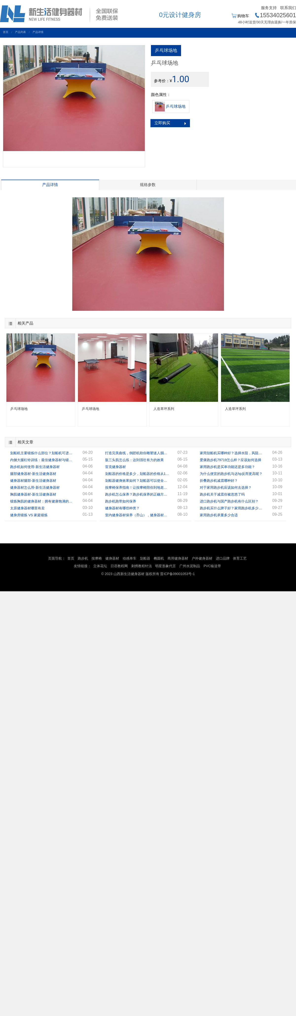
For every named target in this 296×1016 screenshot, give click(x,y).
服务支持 (269, 8)
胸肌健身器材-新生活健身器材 (33, 494)
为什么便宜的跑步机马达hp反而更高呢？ (231, 474)
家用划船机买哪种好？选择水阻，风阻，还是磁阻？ (232, 453)
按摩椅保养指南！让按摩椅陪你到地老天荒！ (137, 487)
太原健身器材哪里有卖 (27, 508)
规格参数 (148, 185)
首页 (5, 32)
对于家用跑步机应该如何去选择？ (226, 487)
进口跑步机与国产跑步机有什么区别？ (229, 501)
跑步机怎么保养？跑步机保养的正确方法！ (137, 494)
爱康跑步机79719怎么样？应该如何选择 (230, 460)
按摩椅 (97, 558)
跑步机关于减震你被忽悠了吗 (222, 494)
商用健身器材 (177, 558)
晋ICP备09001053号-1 (177, 574)
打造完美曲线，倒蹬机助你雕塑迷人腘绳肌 (137, 453)
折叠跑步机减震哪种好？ (219, 481)
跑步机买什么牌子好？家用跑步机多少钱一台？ (232, 508)
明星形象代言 (165, 566)
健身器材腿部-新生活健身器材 (33, 481)
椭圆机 (159, 558)
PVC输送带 (212, 566)
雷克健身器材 (115, 467)
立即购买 (162, 123)
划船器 (145, 558)
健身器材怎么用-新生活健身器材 (35, 487)
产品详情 (38, 32)
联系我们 (288, 8)
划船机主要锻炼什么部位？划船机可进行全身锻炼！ (42, 453)
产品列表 (20, 32)
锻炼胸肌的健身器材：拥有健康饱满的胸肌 (42, 501)
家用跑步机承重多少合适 (219, 515)
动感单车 (129, 558)
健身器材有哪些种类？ (122, 508)
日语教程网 (120, 566)
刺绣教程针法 (141, 566)
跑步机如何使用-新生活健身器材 (35, 467)
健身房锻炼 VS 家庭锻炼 (29, 515)
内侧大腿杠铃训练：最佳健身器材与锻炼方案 (42, 460)
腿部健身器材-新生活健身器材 (33, 474)
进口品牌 (223, 558)
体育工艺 (240, 558)
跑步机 (83, 558)
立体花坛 (100, 566)
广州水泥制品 (189, 566)
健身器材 (112, 558)
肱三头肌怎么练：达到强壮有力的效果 (134, 460)
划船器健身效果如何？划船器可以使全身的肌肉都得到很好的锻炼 (137, 481)
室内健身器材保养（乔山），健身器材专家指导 (137, 515)
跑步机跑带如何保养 (120, 501)
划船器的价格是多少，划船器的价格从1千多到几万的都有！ (137, 474)
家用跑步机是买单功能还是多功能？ (227, 467)
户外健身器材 (202, 558)
